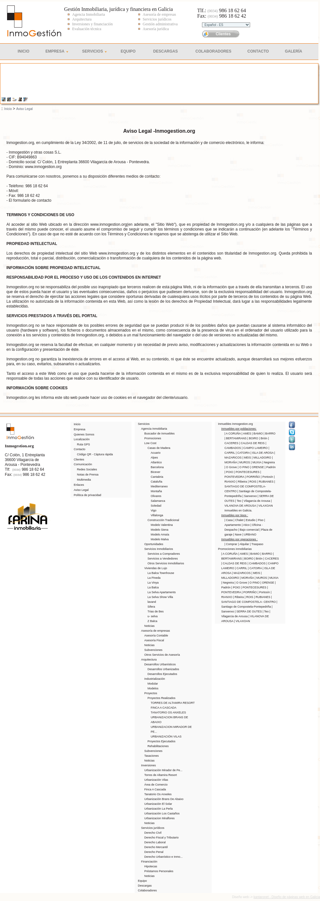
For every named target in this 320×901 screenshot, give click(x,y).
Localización (82, 439)
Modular (152, 683)
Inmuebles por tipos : (234, 515)
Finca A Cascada (155, 789)
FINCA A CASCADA (163, 707)
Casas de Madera (158, 448)
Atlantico (156, 462)
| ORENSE (257, 467)
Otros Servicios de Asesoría (162, 654)
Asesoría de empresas (155, 630)
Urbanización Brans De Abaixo (163, 799)
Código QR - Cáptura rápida (95, 454)
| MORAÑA (247, 577)
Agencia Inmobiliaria (154, 428)
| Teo (238, 500)
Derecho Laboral (155, 842)
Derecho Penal (154, 852)
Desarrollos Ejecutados (162, 674)
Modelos (152, 688)
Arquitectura (149, 659)
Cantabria (157, 476)
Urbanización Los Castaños (162, 813)
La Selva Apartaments (161, 592)
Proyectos (150, 693)
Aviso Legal (24, 109)
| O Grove (231, 467)
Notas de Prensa (87, 474)
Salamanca (158, 500)
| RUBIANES (265, 481)
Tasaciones (151, 755)
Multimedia (84, 479)
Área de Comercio (156, 784)
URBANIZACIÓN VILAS (166, 736)
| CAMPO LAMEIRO (255, 448)
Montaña (156, 491)
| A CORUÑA (232, 433)
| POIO (229, 472)
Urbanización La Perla (158, 808)
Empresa (55, 51)
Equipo (128, 51)
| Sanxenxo (249, 496)
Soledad (156, 505)
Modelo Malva (160, 539)
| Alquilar (244, 544)
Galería (293, 51)
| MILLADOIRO (262, 457)
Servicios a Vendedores (162, 558)
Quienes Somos (84, 434)
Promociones (152, 438)
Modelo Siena (159, 529)
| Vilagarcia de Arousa (256, 500)
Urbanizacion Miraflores (159, 818)
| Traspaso (256, 544)
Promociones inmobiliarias (235, 549)
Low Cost (150, 443)
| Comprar (231, 544)
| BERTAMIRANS (236, 438)
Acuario (156, 452)
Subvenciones (153, 650)
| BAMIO (258, 433)
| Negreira (268, 462)
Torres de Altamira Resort (160, 775)
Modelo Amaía (160, 534)
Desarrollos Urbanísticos (160, 664)
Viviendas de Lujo (155, 568)
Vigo (153, 510)
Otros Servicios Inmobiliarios (165, 563)
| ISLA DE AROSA (262, 452)
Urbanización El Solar (158, 803)
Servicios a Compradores (163, 553)
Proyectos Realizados (161, 698)
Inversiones (148, 765)
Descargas (165, 51)
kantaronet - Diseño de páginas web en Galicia (287, 897)
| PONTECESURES (247, 472)
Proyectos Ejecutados (161, 741)
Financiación (149, 861)
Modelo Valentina (162, 524)
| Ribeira (242, 481)
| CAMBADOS (257, 563)
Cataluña (156, 481)
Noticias (149, 625)
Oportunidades (153, 544)
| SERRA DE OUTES (249, 611)
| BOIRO (253, 438)
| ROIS (252, 481)
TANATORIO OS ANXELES (168, 712)
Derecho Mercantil (156, 847)
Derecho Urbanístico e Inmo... (163, 856)
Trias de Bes (155, 611)
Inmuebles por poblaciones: (239, 428)
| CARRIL (241, 568)
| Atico (246, 524)
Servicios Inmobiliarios (158, 549)
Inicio (23, 51)
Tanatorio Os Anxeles (158, 794)
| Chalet (238, 520)
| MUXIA (256, 462)
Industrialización (154, 678)
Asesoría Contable (156, 635)
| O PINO (244, 467)
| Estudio (250, 520)
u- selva (152, 616)
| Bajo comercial (248, 529)
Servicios (92, 51)
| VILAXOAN (265, 505)
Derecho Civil (153, 832)
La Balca (153, 587)
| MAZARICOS (242, 573)
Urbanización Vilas (156, 779)
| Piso (260, 520)
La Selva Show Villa (160, 597)
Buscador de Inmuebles (159, 433)
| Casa (228, 520)
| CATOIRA (243, 452)
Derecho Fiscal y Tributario (161, 837)
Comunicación (83, 464)
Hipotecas (150, 866)
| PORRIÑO (253, 476)
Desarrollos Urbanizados (163, 669)
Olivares (156, 496)
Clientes (223, 34)
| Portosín (267, 476)
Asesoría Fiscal (154, 640)
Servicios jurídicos (152, 827)
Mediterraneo (159, 486)
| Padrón (270, 467)
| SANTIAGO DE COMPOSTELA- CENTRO (249, 486)
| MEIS (247, 457)
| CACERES (271, 558)
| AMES (246, 433)
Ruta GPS (83, 444)
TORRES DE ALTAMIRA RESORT (173, 702)
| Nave (237, 534)
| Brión (263, 438)
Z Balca (152, 621)
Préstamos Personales (158, 871)
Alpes (154, 457)
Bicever (155, 472)
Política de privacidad (87, 495)
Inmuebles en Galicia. (238, 510)
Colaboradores (214, 51)
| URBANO (249, 534)
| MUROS (244, 462)
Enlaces (79, 484)
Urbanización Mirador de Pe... (163, 770)
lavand (151, 601)
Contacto (258, 51)
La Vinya (153, 582)
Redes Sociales (87, 469)
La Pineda (154, 577)
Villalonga (157, 515)
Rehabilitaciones (158, 746)
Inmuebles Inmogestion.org (235, 423)
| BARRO (269, 433)
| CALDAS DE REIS (252, 443)
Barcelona (157, 467)
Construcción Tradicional (163, 520)
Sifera (151, 606)
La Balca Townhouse (160, 573)
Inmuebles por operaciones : (239, 539)
